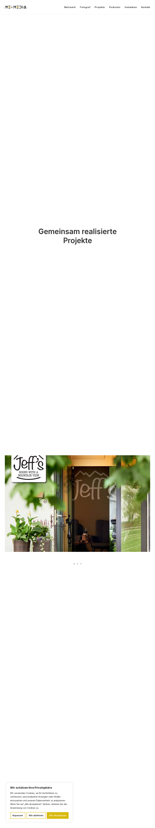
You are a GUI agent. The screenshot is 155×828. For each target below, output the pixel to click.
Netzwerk (70, 7)
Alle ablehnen (36, 815)
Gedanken (131, 7)
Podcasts (114, 7)
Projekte (100, 7)
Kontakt (145, 7)
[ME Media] (15, 7)
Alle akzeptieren (57, 815)
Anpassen (17, 815)
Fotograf (85, 7)
